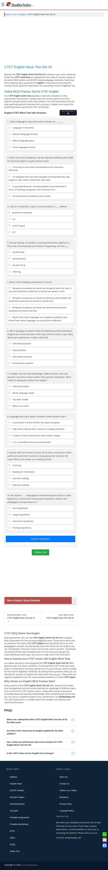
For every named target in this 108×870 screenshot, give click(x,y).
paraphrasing (17, 265)
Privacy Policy (65, 804)
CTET (15, 14)
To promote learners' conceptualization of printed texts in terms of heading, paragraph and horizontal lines (38, 188)
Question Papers (17, 797)
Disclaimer (64, 797)
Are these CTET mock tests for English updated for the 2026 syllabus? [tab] (35, 732)
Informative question (20, 356)
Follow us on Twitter (68, 790)
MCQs (12, 844)
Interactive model (19, 386)
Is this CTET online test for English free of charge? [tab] (30, 753)
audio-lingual (17, 225)
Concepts (14, 811)
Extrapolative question (21, 363)
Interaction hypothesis (21, 521)
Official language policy (21, 140)
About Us (63, 777)
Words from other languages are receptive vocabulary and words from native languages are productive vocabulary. (38, 319)
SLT (12, 219)
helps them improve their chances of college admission (37, 429)
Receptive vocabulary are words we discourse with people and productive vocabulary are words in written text (40, 299)
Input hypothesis (18, 508)
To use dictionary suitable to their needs (29, 196)
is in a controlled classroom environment (30, 442)
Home (7, 14)
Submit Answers (40, 538)
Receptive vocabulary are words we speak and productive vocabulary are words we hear (38, 309)
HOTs (12, 831)
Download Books (17, 804)
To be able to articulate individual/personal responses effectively (36, 169)
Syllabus (13, 777)
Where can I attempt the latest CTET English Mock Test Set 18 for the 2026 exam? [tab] (37, 721)
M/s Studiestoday (30, 865)
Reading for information (22, 471)
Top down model (18, 399)
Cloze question (17, 350)
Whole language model (21, 393)
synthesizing (16, 252)
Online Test (15, 851)
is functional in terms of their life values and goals (34, 422)
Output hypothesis (19, 514)
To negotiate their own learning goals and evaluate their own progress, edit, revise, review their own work (39, 178)
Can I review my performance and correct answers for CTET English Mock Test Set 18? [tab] (35, 743)
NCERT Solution (17, 790)
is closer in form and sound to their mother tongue (34, 435)
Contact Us (64, 784)
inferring (15, 271)
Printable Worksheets (19, 824)
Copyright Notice (66, 811)
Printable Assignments (19, 817)
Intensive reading (19, 478)
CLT (12, 232)
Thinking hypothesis (20, 527)
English (22, 14)
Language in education (21, 127)
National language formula (23, 134)
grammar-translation (20, 212)
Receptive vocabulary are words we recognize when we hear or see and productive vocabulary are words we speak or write (40, 290)
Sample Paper (16, 784)
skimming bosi (17, 258)
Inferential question (20, 343)
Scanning (15, 465)
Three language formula (22, 147)
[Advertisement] (54, 40)
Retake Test (40, 552)
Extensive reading (19, 485)
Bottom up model (19, 406)
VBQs (12, 838)
